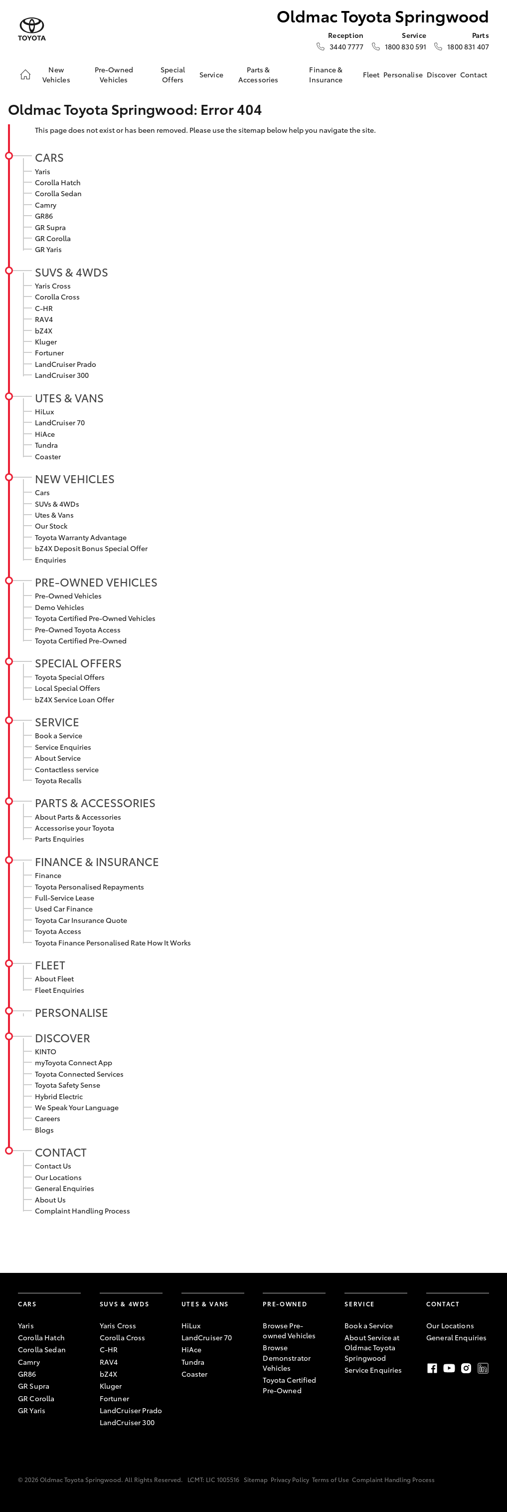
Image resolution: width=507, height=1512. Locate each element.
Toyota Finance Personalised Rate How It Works (113, 942)
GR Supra (50, 227)
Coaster (48, 456)
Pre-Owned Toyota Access (78, 629)
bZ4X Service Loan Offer (74, 699)
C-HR (44, 308)
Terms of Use (330, 1479)
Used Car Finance (64, 908)
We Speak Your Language (77, 1107)
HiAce (45, 434)
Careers (47, 1118)
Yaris (42, 171)
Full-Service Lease (64, 898)
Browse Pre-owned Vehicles (289, 1330)
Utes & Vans (69, 397)
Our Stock (51, 526)
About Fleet (54, 978)
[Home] (25, 74)
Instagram (466, 1368)
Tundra (46, 445)
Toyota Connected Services (79, 1074)
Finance (48, 875)
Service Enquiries (63, 747)
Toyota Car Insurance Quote (81, 920)
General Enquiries (64, 1188)
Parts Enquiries (59, 839)
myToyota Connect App (73, 1062)
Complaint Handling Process (82, 1210)
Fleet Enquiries (59, 990)
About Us (50, 1200)
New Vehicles (56, 74)
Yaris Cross (53, 286)
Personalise (403, 74)
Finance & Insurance (325, 74)
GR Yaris (48, 249)
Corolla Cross (57, 297)
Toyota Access (58, 931)
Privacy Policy (290, 1479)
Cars (49, 157)
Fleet (371, 74)
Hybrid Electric (59, 1096)
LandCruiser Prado (65, 364)
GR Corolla (53, 238)
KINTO (45, 1051)
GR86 (44, 216)
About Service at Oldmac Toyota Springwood (371, 1347)
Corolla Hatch (58, 182)
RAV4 (44, 319)
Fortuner (49, 352)
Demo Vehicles (59, 607)
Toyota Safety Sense (67, 1085)
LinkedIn (483, 1368)
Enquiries (50, 560)
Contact (473, 74)
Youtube (449, 1368)
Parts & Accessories (258, 74)
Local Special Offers (67, 688)
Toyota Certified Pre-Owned (81, 640)
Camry (45, 205)
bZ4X (43, 330)
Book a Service (58, 735)
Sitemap (256, 1479)
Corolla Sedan (58, 193)
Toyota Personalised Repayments (89, 887)
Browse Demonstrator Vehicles (287, 1357)
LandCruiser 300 (62, 375)
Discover (441, 74)
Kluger (46, 341)
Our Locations (58, 1177)
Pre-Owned (285, 1303)
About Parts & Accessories (78, 817)
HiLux (44, 411)
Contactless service (67, 769)
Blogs (44, 1130)
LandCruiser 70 (60, 422)
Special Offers (173, 74)
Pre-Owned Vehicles (114, 74)
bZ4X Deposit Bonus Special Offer (91, 548)
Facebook (432, 1368)
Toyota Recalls (58, 780)
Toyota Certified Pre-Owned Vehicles (95, 618)
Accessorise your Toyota (74, 828)
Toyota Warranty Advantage (81, 537)
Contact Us (53, 1166)
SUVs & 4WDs (71, 272)
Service (211, 74)
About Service (58, 758)
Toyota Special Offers (70, 677)
